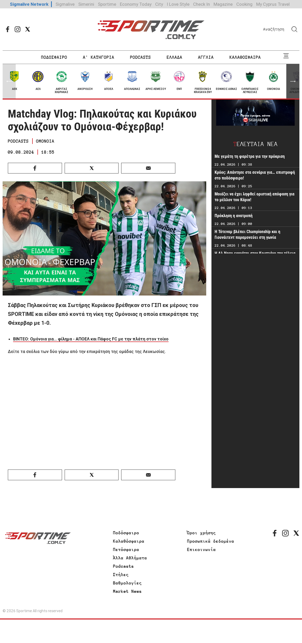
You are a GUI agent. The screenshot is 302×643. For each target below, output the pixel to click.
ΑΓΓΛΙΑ (206, 57)
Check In (201, 4)
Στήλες (121, 574)
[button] (292, 81)
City (159, 4)
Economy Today (136, 4)
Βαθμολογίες (127, 583)
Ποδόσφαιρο (126, 532)
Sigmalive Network (29, 4)
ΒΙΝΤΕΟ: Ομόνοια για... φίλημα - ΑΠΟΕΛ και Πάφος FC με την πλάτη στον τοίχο (91, 338)
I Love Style (178, 4)
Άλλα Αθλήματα (130, 557)
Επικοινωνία (201, 549)
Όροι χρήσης (201, 532)
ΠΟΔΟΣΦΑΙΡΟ (54, 57)
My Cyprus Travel (273, 4)
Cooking (244, 4)
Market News (127, 591)
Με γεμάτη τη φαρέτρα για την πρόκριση (250, 156)
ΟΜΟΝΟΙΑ (45, 141)
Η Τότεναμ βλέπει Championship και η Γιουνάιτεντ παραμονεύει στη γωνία (247, 234)
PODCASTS (140, 57)
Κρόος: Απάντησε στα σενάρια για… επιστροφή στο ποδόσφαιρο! (255, 175)
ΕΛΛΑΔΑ (174, 57)
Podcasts (123, 566)
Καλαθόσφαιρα (128, 541)
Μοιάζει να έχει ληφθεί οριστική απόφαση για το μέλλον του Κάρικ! (254, 197)
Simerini (86, 4)
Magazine (223, 4)
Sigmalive (65, 4)
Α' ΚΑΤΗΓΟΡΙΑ (98, 57)
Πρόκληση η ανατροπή (234, 215)
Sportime (107, 4)
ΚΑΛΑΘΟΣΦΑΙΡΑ (245, 57)
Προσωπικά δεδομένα (210, 541)
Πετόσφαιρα (126, 549)
